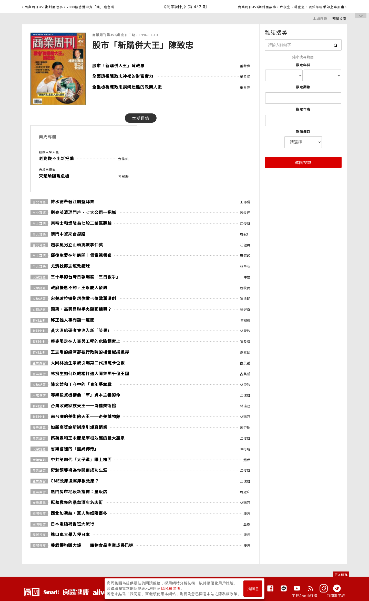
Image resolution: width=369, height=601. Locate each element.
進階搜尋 (303, 162)
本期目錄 (320, 18)
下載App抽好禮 (304, 595)
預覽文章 (339, 18)
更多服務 (341, 575)
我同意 (253, 588)
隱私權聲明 (170, 588)
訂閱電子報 (336, 595)
